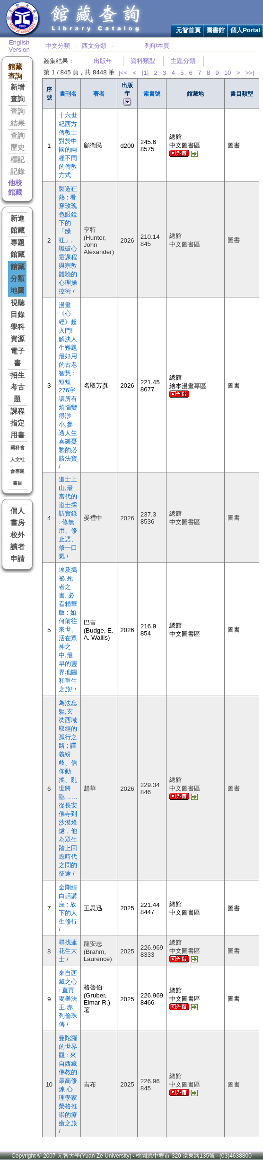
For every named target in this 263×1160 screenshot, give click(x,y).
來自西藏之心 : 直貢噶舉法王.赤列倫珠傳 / (68, 999)
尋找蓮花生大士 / (68, 951)
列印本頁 (157, 45)
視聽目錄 (17, 308)
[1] (145, 72)
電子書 (17, 357)
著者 (99, 94)
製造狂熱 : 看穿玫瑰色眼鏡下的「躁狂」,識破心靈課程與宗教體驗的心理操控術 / (68, 240)
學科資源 (17, 333)
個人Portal (245, 30)
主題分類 (183, 60)
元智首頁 (188, 30)
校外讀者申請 (17, 546)
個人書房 (17, 516)
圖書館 (215, 30)
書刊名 (68, 94)
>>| (249, 72)
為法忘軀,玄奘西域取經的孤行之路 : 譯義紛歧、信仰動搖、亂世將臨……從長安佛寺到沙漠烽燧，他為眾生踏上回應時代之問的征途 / (68, 788)
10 (227, 72)
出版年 (103, 60)
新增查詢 (17, 93)
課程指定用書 (17, 423)
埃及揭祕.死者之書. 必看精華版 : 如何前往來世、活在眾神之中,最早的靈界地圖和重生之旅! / (68, 629)
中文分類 (57, 45)
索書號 (151, 94)
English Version (19, 46)
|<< (122, 72)
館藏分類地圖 (17, 278)
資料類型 (143, 60)
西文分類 (94, 45)
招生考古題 (17, 387)
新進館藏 (17, 224)
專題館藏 (17, 248)
